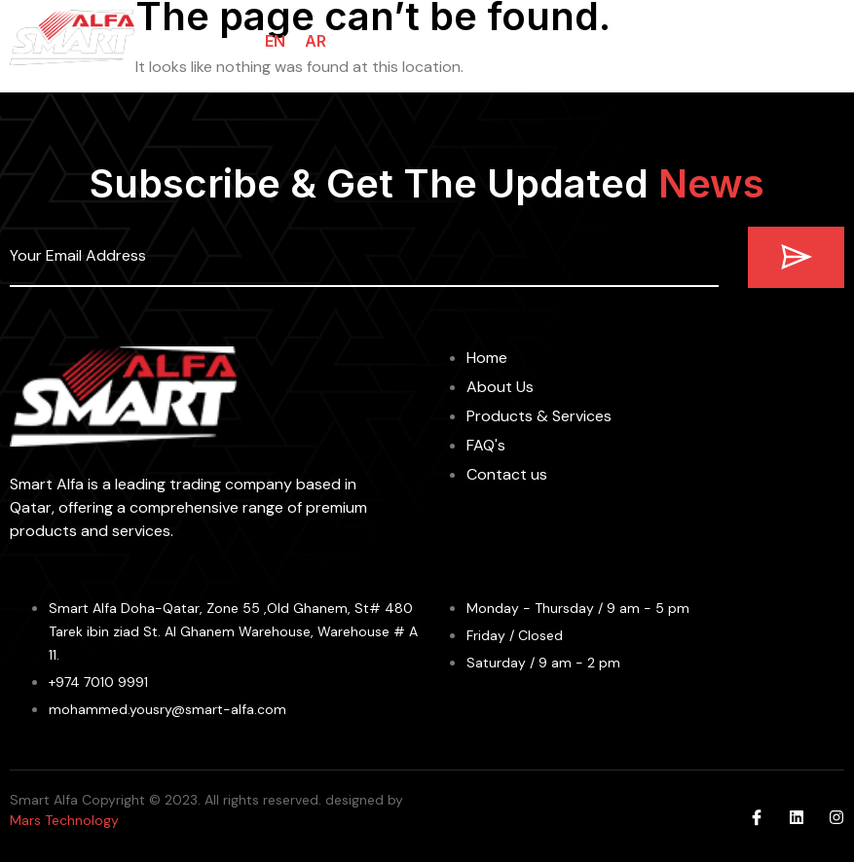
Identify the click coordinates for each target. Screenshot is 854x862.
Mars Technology (64, 820)
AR (315, 41)
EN (275, 41)
